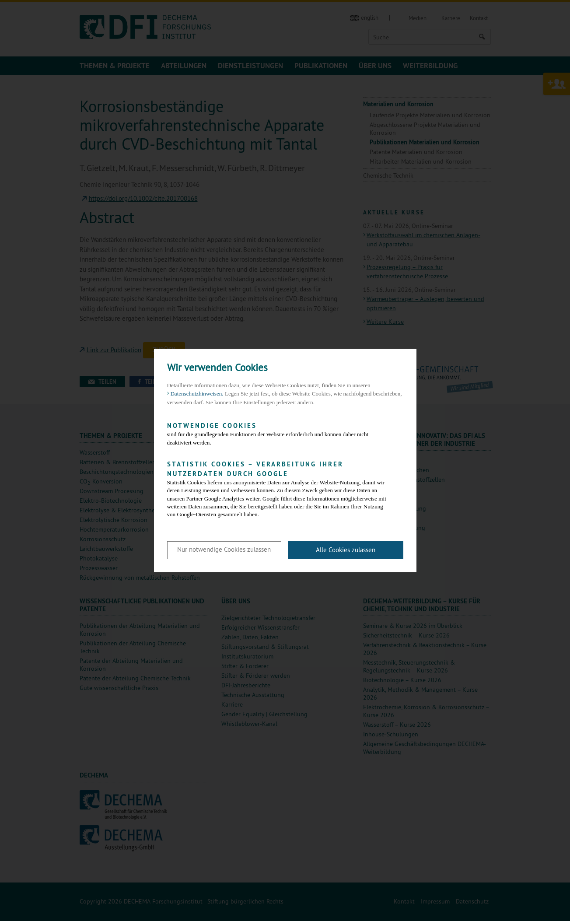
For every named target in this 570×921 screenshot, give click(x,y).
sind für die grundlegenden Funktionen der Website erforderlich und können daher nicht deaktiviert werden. (278, 433)
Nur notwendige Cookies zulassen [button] (224, 549)
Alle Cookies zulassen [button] (345, 550)
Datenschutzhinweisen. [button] (196, 393)
